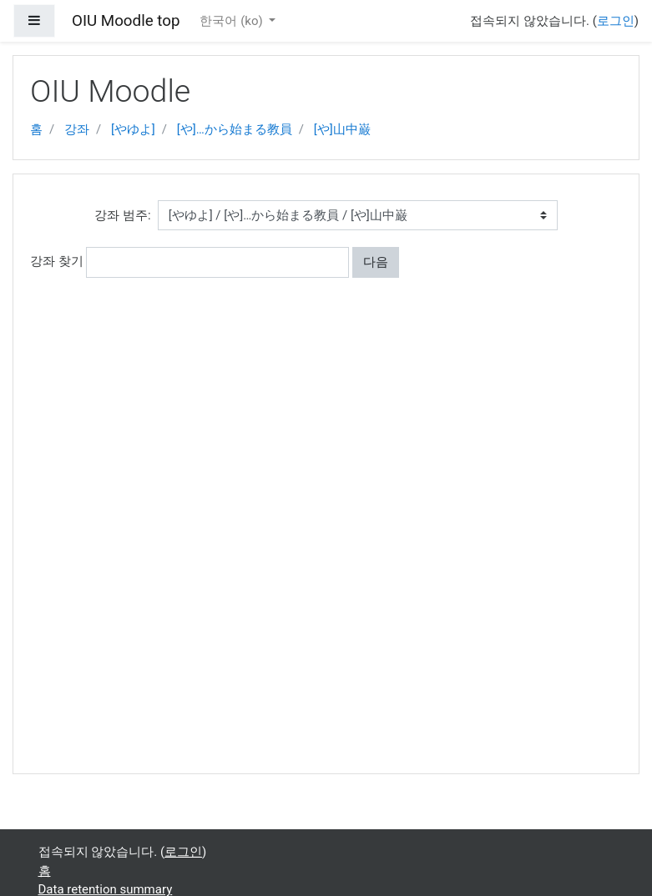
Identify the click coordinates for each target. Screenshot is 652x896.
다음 (375, 261)
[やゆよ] (133, 129)
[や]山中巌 (342, 129)
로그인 (615, 20)
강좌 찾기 (56, 261)
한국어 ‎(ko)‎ (232, 20)
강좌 (76, 129)
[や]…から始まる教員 (234, 129)
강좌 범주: (122, 215)
